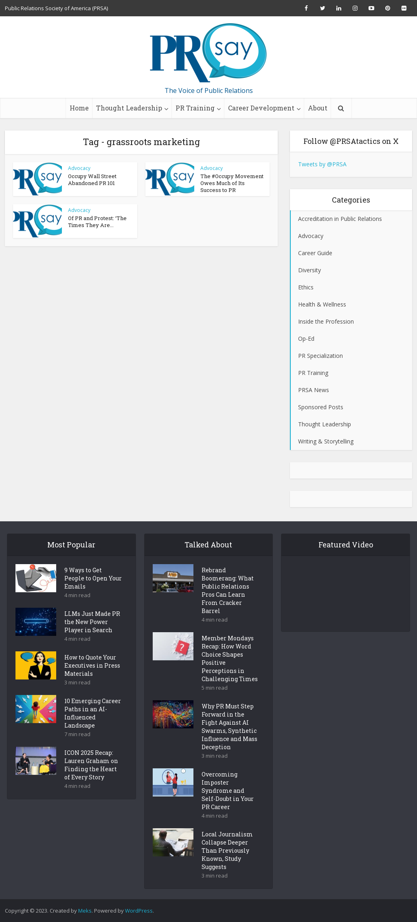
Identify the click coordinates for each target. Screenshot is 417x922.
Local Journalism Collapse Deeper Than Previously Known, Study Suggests (227, 865)
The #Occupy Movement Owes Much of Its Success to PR (231, 183)
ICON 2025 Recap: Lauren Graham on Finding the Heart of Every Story (91, 779)
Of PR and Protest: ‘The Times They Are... (97, 221)
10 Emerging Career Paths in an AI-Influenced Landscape (92, 727)
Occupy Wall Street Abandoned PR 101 (92, 179)
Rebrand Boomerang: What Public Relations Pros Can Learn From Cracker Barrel (228, 604)
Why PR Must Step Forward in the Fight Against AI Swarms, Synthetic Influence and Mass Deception (229, 741)
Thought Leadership (129, 108)
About (317, 108)
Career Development (261, 108)
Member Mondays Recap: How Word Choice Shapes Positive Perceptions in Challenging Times (230, 672)
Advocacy (79, 168)
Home (79, 108)
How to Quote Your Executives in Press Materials (92, 680)
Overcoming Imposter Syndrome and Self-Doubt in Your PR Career (228, 805)
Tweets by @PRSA (322, 164)
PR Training (195, 108)
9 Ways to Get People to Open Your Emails (93, 592)
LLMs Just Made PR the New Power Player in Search (92, 636)
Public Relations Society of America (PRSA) (56, 8)
